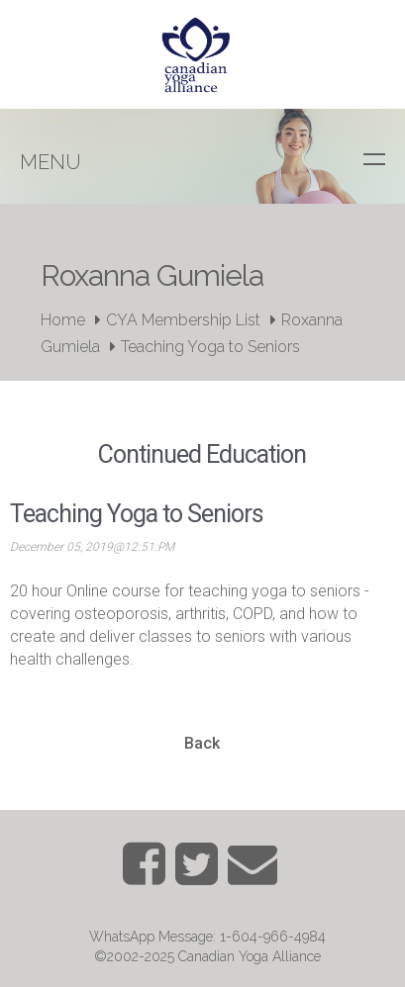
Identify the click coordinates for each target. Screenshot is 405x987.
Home (63, 320)
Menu (50, 162)
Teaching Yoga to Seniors (210, 346)
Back (202, 743)
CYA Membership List (183, 320)
